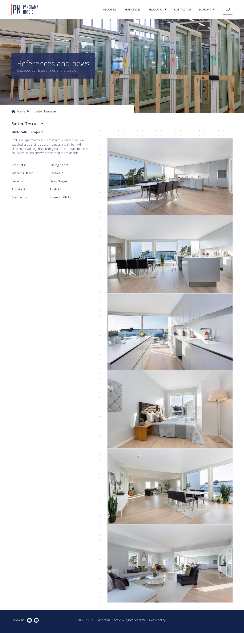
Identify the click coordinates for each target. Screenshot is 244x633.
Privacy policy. (156, 620)
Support (205, 9)
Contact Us (182, 9)
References (132, 9)
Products (155, 9)
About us (110, 9)
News (21, 111)
